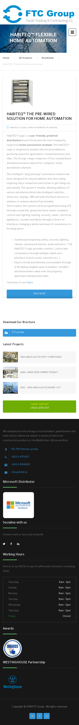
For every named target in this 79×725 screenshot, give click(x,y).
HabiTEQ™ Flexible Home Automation (27, 128)
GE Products (25, 58)
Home (6, 58)
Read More (39, 294)
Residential (47, 58)
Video (29, 283)
